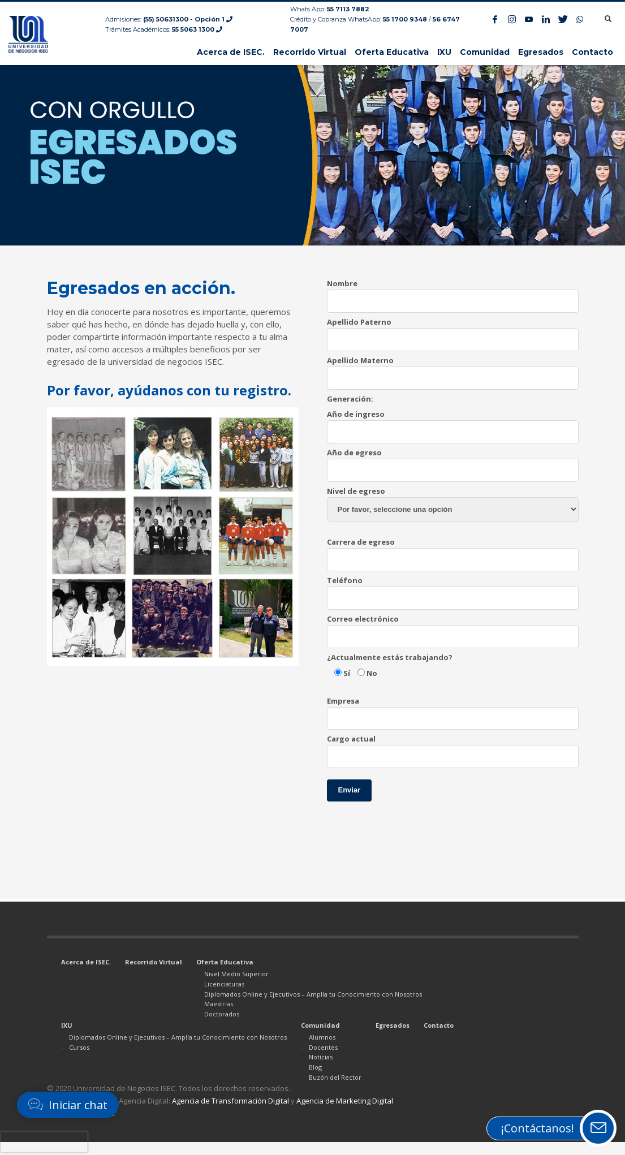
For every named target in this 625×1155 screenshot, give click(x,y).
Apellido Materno (453, 368)
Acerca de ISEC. (86, 962)
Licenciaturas (224, 984)
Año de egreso (453, 461)
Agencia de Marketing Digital (344, 1101)
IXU (66, 1025)
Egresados (393, 1025)
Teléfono (453, 588)
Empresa (453, 709)
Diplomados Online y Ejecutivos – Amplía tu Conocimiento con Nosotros (313, 994)
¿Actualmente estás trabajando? (389, 657)
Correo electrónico (453, 627)
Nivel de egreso (453, 500)
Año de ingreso (453, 422)
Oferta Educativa (224, 962)
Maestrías (218, 1003)
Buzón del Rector (335, 1077)
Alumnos (322, 1037)
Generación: (350, 399)
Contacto (439, 1025)
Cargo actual (453, 747)
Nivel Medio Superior (236, 973)
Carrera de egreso (453, 550)
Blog (315, 1067)
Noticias (321, 1057)
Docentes (323, 1047)
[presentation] (44, 1142)
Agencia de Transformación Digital (230, 1101)
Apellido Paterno (453, 330)
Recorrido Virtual (153, 962)
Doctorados (221, 1014)
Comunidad (320, 1025)
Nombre (453, 291)
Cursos (79, 1047)
